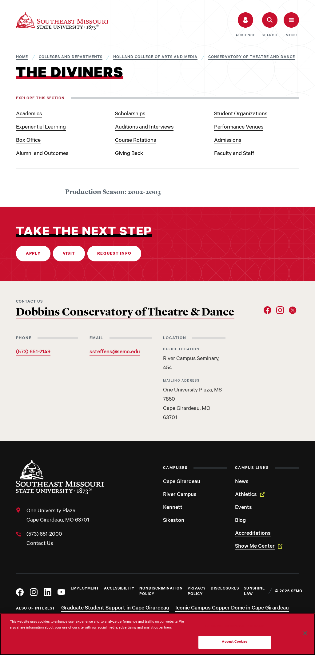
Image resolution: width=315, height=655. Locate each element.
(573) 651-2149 (33, 352)
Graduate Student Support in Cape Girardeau (115, 608)
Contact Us (39, 544)
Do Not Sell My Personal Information (235, 627)
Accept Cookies (234, 642)
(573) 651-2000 (44, 535)
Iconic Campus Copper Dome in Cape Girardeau (232, 608)
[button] (246, 25)
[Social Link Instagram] (280, 310)
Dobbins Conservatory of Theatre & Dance (125, 312)
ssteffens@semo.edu (115, 352)
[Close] (305, 633)
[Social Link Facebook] (267, 310)
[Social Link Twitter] (292, 310)
